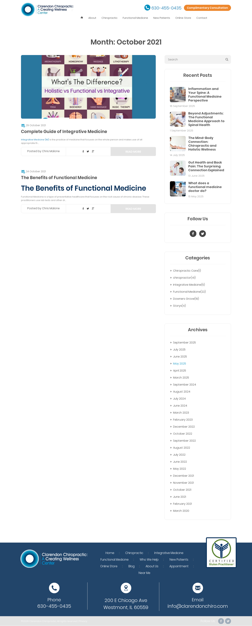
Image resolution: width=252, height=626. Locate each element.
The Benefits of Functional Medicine (59, 178)
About (92, 18)
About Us (152, 566)
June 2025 (180, 357)
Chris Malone (51, 151)
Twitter (228, 621)
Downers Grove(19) (186, 299)
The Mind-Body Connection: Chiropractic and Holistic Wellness (202, 144)
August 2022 (181, 448)
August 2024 (181, 392)
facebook (221, 621)
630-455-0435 (164, 8)
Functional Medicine (135, 18)
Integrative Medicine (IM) (35, 139)
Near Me (144, 573)
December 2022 (184, 427)
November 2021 (183, 483)
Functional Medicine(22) (189, 292)
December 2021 (183, 476)
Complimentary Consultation (205, 8)
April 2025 (179, 371)
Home (110, 553)
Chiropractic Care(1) (187, 271)
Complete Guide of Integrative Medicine (64, 131)
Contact (201, 18)
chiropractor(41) (184, 278)
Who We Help (149, 559)
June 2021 (179, 497)
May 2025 (179, 364)
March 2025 (181, 378)
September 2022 (184, 441)
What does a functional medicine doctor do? (205, 187)
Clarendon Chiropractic (42, 621)
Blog (131, 566)
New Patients (161, 18)
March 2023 (181, 413)
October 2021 (182, 490)
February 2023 (183, 420)
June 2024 (180, 406)
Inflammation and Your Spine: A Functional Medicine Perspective (205, 95)
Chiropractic (109, 18)
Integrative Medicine (168, 553)
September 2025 (184, 343)
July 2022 (179, 455)
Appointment (178, 566)
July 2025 (179, 350)
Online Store (183, 18)
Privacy (83, 621)
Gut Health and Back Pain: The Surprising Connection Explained (206, 166)
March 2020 (181, 511)
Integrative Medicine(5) (189, 285)
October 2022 (182, 434)
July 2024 (179, 399)
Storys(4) (179, 306)
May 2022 (179, 469)
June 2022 (180, 462)
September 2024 (184, 385)
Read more (133, 152)
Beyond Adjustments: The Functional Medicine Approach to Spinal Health (206, 119)
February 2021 (182, 504)
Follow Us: (207, 621)
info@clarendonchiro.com (197, 606)
